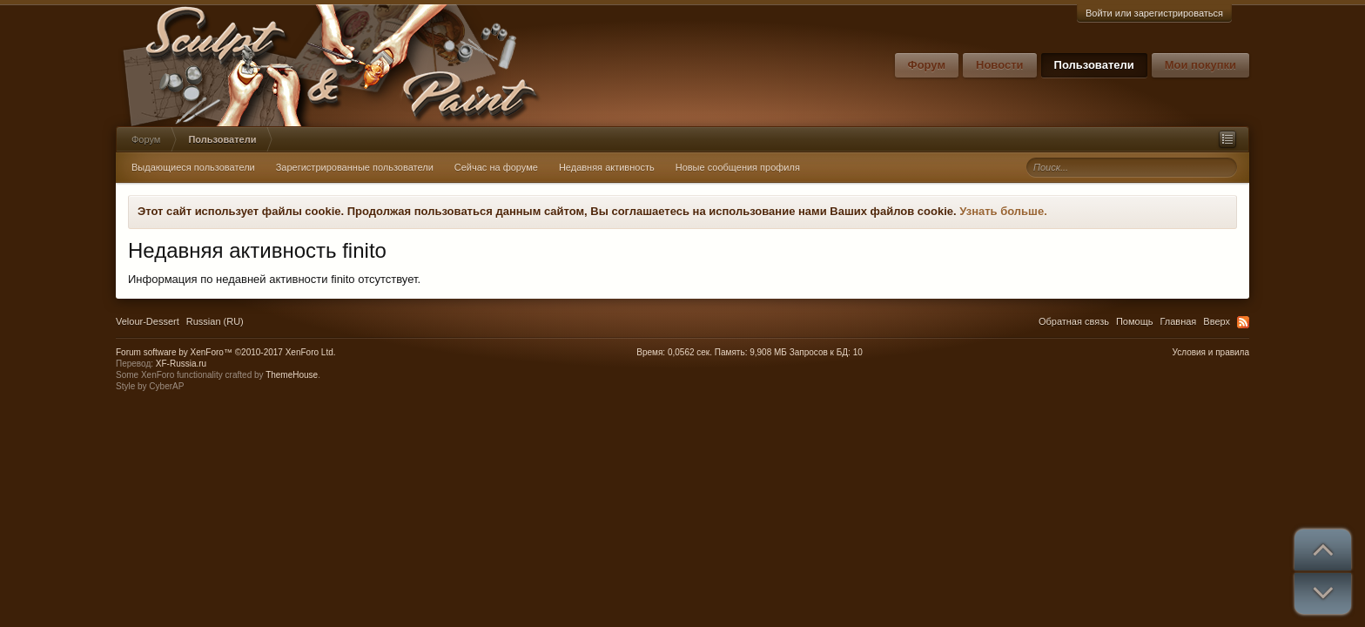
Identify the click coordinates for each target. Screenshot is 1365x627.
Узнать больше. (1003, 211)
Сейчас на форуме (496, 167)
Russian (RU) (215, 321)
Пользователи (1094, 64)
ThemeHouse (292, 375)
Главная (1178, 321)
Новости (1000, 64)
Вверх (1216, 321)
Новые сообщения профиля (738, 167)
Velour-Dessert (147, 321)
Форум (926, 64)
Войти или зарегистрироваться (1154, 13)
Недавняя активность (607, 167)
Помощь (1134, 321)
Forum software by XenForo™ (226, 352)
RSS (1243, 322)
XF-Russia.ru (181, 363)
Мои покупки (1200, 64)
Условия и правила (1211, 352)
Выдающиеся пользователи (193, 167)
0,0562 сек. (690, 352)
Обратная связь (1074, 321)
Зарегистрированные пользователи (355, 167)
